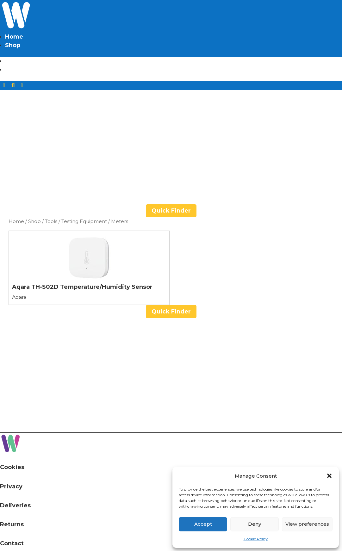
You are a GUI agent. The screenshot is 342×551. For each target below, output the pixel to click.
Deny (254, 524)
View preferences (307, 524)
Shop (12, 45)
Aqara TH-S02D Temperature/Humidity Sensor (82, 286)
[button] (329, 476)
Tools (51, 221)
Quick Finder (171, 210)
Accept (203, 524)
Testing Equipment (84, 221)
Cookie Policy (256, 538)
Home (14, 36)
